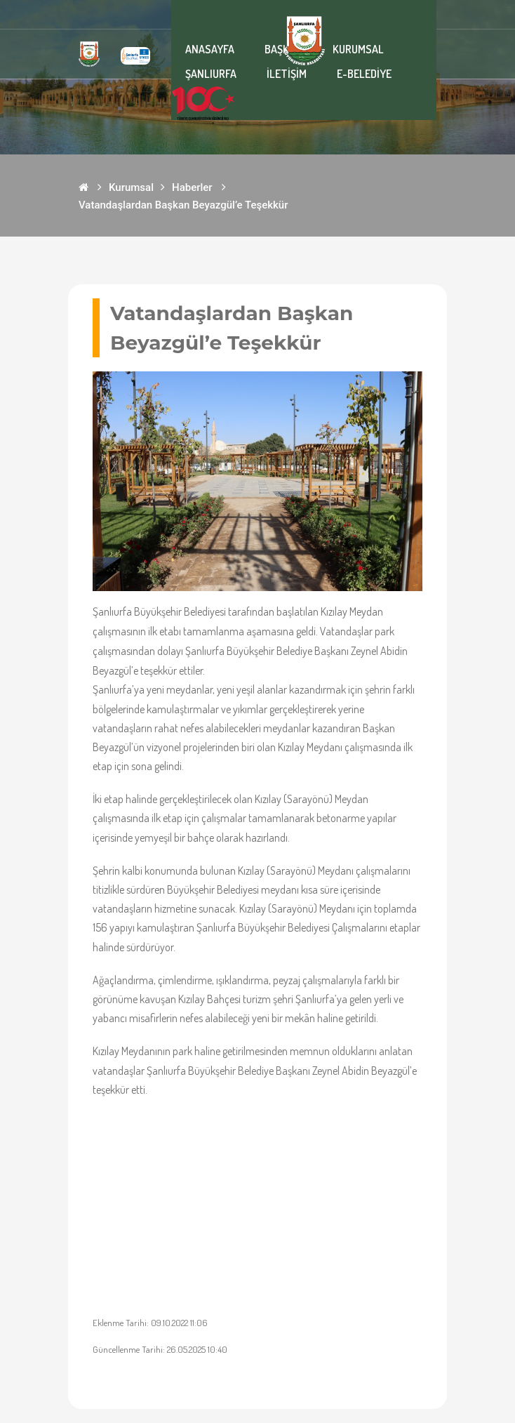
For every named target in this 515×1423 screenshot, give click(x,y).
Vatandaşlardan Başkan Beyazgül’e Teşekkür (183, 205)
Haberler (192, 187)
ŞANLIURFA (210, 74)
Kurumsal (131, 187)
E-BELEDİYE (364, 74)
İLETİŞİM (287, 74)
